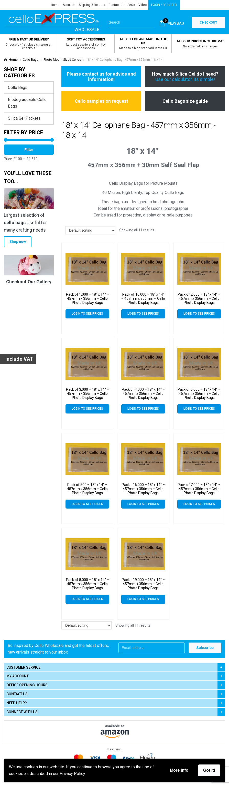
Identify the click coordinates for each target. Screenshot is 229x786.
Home (55, 5)
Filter (28, 150)
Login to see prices (87, 313)
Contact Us (116, 5)
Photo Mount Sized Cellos (62, 59)
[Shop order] (90, 230)
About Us (69, 5)
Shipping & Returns (92, 5)
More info (179, 770)
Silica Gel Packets (24, 118)
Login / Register (164, 5)
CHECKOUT (208, 22)
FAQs (131, 5)
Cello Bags (30, 59)
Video (142, 5)
